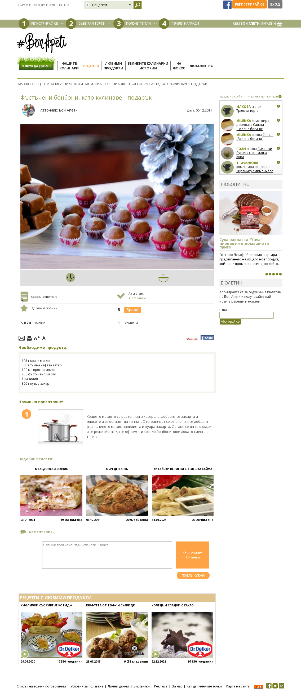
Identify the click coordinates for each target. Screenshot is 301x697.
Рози (241, 148)
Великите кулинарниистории (148, 65)
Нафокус (179, 65)
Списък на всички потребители (41, 686)
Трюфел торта (247, 110)
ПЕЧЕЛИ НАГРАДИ (185, 23)
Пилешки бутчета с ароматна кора (254, 152)
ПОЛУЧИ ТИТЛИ (138, 23)
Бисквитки (142, 686)
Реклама (160, 686)
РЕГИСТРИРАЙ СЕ (44, 23)
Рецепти (91, 66)
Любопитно (201, 66)
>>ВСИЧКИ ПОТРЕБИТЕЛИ (262, 96)
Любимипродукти (113, 65)
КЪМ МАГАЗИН (257, 23)
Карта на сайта (238, 686)
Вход (275, 4)
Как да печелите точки (204, 686)
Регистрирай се (249, 4)
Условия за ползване (86, 686)
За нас (177, 686)
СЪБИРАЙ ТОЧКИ (91, 23)
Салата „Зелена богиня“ (250, 126)
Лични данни (118, 686)
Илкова (243, 106)
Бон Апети (68, 110)
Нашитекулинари (69, 65)
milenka (243, 120)
